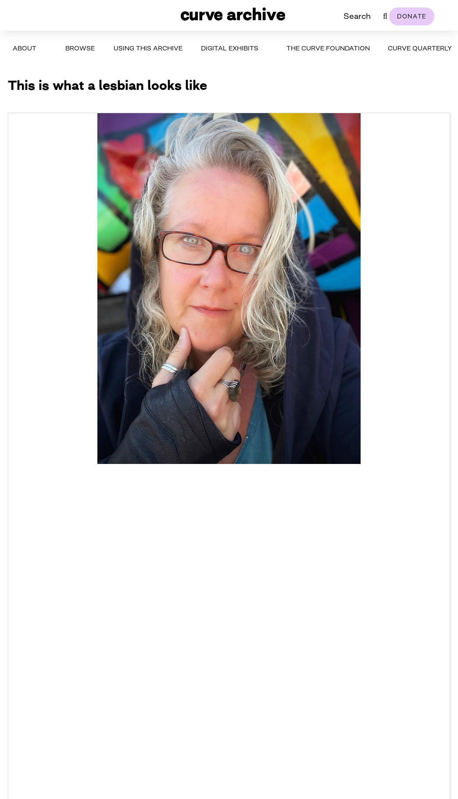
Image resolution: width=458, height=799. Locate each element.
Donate (411, 16)
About (24, 48)
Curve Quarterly (420, 48)
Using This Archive (148, 48)
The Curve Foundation (328, 48)
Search (357, 16)
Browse (80, 48)
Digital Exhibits (229, 48)
